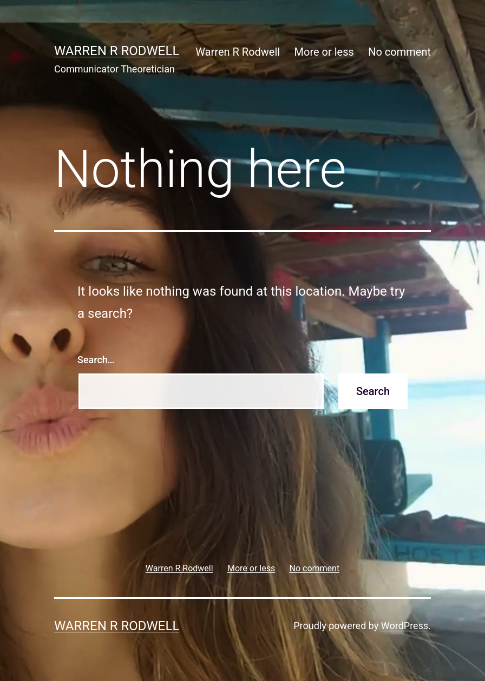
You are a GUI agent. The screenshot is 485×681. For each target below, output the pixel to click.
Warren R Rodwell (116, 50)
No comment (399, 51)
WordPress (404, 625)
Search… (96, 359)
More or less (324, 51)
